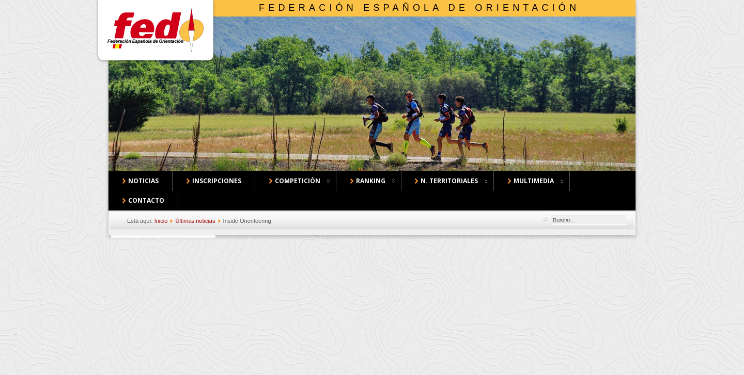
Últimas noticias (195, 221)
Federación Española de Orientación (419, 8)
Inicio (161, 221)
